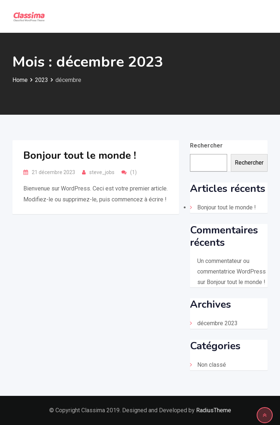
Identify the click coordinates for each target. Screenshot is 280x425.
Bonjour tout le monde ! (79, 155)
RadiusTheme (213, 410)
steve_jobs (101, 172)
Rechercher (206, 145)
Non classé (211, 364)
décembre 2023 (217, 323)
